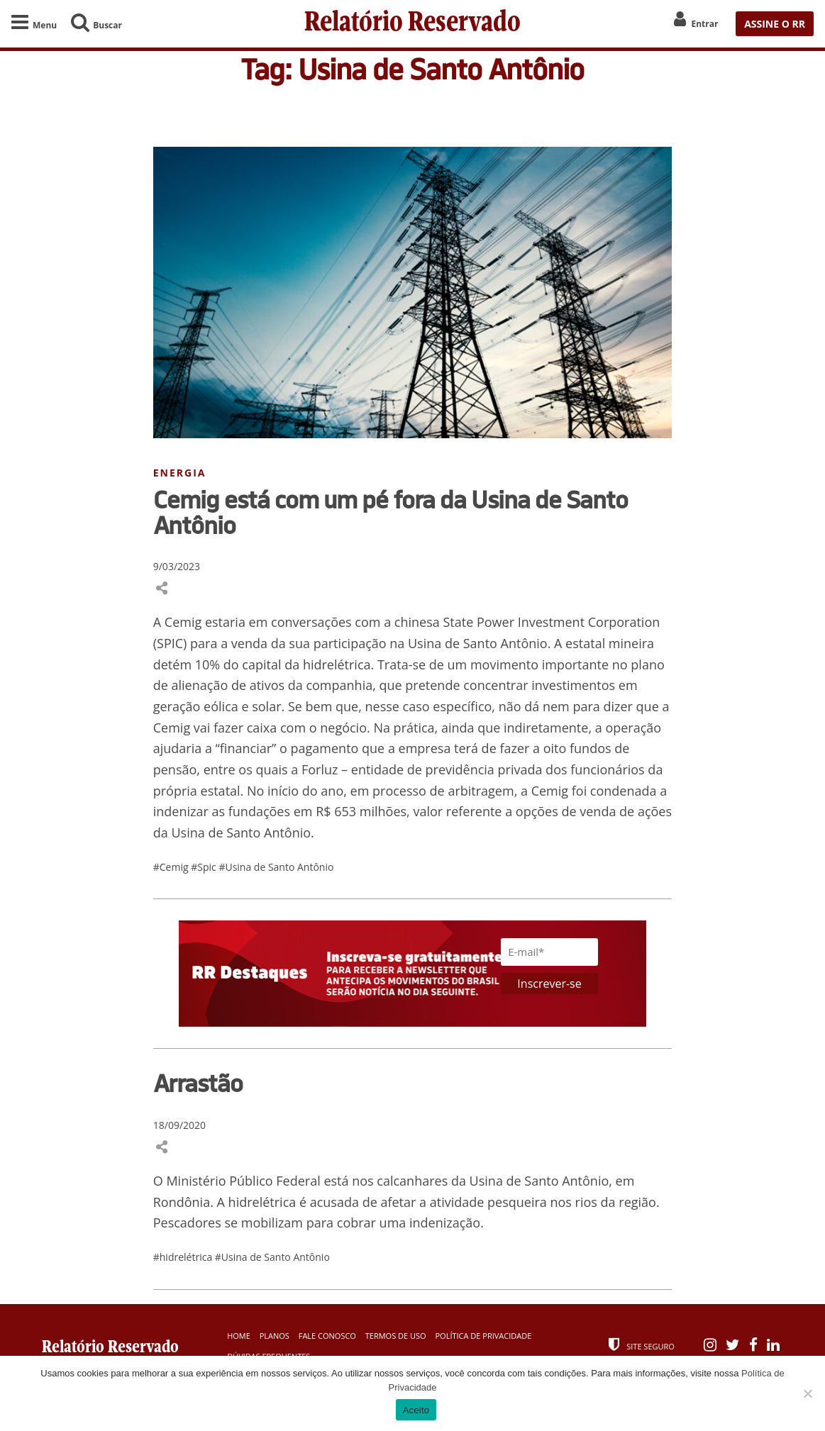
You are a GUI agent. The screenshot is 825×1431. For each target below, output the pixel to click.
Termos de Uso (395, 1335)
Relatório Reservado (412, 23)
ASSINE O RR (774, 23)
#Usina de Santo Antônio (275, 867)
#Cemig (172, 867)
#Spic (204, 867)
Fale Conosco (327, 1335)
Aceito (416, 1410)
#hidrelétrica (184, 1257)
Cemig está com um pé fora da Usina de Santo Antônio (390, 512)
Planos (274, 1335)
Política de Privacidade (483, 1335)
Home (238, 1335)
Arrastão (198, 1082)
